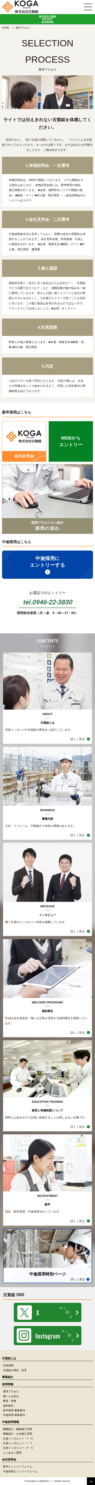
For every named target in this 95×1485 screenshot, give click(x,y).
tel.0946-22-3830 (47, 602)
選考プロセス (11, 1391)
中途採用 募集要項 (14, 1414)
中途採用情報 (10, 1422)
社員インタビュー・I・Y (17, 1443)
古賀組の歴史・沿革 (15, 1370)
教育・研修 (9, 1400)
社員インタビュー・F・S (18, 1447)
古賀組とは (9, 1358)
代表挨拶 (8, 1365)
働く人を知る (11, 1396)
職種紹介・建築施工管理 (17, 1429)
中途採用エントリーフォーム (20, 1471)
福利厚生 (8, 1405)
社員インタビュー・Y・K (18, 1438)
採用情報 (7, 1384)
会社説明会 (73, 195)
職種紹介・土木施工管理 (17, 1433)
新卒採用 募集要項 (14, 1410)
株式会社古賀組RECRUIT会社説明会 (47, 19)
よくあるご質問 (12, 1452)
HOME (5, 27)
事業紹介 (7, 1377)
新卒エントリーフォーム (17, 1466)
